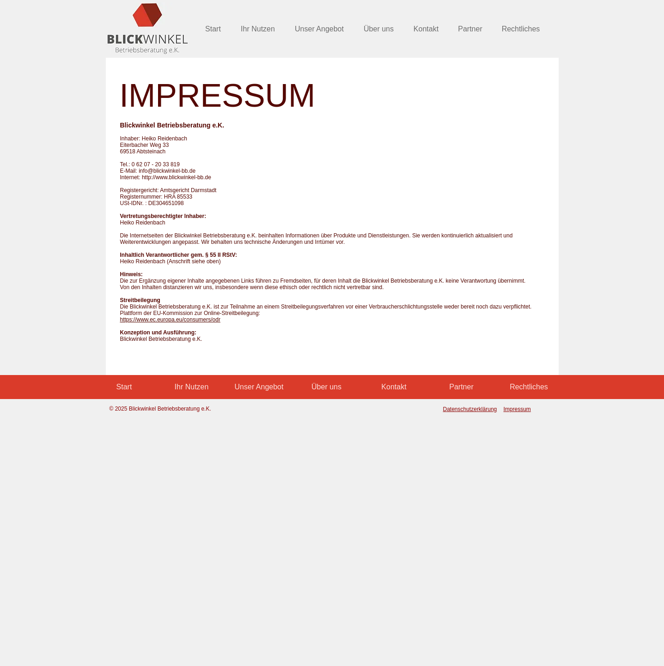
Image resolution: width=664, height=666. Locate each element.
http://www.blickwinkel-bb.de (176, 177)
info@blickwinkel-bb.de (167, 171)
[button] (521, 29)
